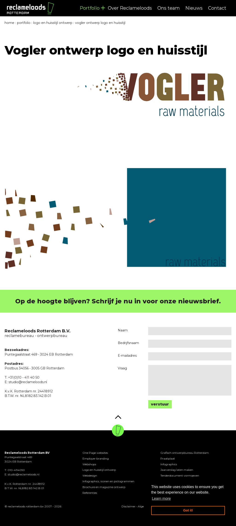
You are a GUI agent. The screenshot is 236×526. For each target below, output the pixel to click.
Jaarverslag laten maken (176, 469)
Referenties (90, 492)
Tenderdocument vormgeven (179, 475)
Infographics (168, 464)
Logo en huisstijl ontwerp (99, 469)
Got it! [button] (188, 510)
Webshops (89, 464)
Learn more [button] (161, 498)
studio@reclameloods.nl (23, 474)
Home (9, 23)
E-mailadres (127, 356)
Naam (123, 330)
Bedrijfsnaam (128, 343)
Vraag (122, 368)
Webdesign (90, 475)
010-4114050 (16, 470)
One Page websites (95, 452)
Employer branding (96, 458)
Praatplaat (167, 458)
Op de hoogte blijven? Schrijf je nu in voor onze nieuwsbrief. (118, 301)
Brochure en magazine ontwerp (104, 487)
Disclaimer (128, 506)
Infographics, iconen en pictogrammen (108, 481)
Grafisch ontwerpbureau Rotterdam (184, 452)
